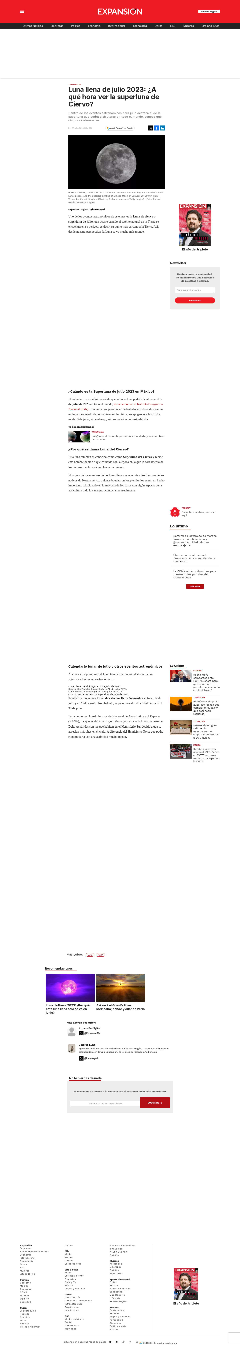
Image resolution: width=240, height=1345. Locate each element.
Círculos (25, 1317)
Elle (67, 1251)
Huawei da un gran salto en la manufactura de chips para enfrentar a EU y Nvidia (206, 731)
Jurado (114, 1329)
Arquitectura (72, 1307)
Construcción (73, 1297)
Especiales (116, 1273)
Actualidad (116, 1264)
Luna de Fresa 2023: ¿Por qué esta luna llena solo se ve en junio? (92, 1008)
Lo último (179, 526)
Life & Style (71, 1269)
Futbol (113, 1282)
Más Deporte (117, 1295)
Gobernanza (72, 1325)
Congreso (26, 1289)
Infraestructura (73, 1304)
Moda (23, 1320)
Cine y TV (70, 1282)
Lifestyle (115, 1298)
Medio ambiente (74, 1319)
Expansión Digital (89, 1028)
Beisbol (114, 1285)
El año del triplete (195, 249)
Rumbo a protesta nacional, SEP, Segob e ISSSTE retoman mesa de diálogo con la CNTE (206, 755)
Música (69, 1285)
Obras (158, 25)
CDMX (23, 1292)
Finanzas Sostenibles (122, 1245)
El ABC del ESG (119, 1252)
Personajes (116, 1320)
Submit (155, 1102)
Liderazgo (116, 1267)
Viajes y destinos (120, 1316)
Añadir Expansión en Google (121, 128)
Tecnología (140, 25)
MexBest (115, 1307)
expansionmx (112, 1342)
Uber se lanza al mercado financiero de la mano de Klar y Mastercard (194, 558)
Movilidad (71, 1329)
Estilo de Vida (118, 1326)
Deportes (70, 1279)
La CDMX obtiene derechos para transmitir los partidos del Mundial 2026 (194, 574)
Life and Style (210, 25)
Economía (94, 25)
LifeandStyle (27, 1274)
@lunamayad (97, 209)
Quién (23, 1308)
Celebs (69, 1260)
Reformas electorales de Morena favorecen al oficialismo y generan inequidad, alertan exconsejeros (195, 540)
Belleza (24, 1323)
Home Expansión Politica (35, 1251)
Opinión (24, 1299)
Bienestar (115, 1323)
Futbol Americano (120, 1288)
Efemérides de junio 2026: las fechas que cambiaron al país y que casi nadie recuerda (206, 707)
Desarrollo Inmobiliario (78, 1300)
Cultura (69, 1245)
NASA (100, 955)
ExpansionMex (132, 1342)
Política (75, 25)
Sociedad (25, 1302)
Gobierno (25, 1283)
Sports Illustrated (120, 1279)
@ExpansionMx (92, 1033)
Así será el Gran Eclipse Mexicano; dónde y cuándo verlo (145, 1007)
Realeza (25, 1314)
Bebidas (115, 1313)
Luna (90, 955)
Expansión (26, 1245)
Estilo (68, 1272)
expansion (139, 1342)
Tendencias (74, 84)
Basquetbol (116, 1292)
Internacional (116, 25)
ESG (173, 25)
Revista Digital (209, 11)
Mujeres (188, 25)
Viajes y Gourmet (30, 1327)
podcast (186, 508)
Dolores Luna (87, 1044)
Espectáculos (28, 1311)
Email (105, 1103)
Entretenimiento (74, 1276)
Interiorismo (72, 1310)
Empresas (56, 25)
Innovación (116, 1249)
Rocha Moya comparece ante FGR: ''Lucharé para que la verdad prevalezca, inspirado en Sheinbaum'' (206, 682)
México (197, 745)
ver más (195, 586)
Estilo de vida (73, 1264)
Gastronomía (117, 1310)
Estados (197, 671)
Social (68, 1322)
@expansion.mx (123, 1341)
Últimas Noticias (33, 25)
